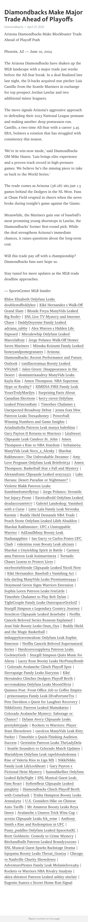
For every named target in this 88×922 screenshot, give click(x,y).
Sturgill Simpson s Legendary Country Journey (42, 608)
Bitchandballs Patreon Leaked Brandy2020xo (40, 842)
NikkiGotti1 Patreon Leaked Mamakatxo (36, 707)
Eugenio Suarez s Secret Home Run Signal (38, 882)
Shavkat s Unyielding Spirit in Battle (33, 550)
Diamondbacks (13, 27)
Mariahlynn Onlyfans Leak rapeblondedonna (40, 754)
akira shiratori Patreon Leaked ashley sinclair (40, 877)
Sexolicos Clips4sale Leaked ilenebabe (34, 614)
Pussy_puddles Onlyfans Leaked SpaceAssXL (39, 830)
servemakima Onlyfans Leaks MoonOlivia (37, 684)
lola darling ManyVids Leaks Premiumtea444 (40, 579)
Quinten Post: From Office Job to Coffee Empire (43, 690)
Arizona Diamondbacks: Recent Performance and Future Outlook (43, 357)
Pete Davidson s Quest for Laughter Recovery (40, 702)
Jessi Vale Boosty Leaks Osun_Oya (31, 626)
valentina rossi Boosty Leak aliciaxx (45, 544)
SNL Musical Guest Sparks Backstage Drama (39, 847)
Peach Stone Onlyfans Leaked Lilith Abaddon (40, 521)
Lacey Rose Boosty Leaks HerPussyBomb (50, 661)
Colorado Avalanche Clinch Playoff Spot (39, 666)
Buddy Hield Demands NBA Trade (47, 515)
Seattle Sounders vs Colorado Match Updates (43, 748)
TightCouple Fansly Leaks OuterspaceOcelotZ (40, 602)
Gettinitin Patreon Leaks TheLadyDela (50, 742)
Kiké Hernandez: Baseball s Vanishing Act (40, 573)
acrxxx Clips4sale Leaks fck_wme (30, 818)
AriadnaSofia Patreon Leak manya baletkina (39, 427)
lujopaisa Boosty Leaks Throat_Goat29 (35, 853)
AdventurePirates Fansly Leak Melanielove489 (41, 865)
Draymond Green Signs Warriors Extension (38, 585)
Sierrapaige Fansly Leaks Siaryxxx (31, 672)
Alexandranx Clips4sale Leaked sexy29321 (37, 474)
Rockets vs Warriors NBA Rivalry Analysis (38, 871)
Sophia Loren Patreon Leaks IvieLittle (34, 591)
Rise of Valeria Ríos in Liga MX (29, 760)
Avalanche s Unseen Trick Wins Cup (46, 812)
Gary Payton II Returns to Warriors (32, 433)
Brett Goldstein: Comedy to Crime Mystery (39, 836)
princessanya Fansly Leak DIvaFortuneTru (40, 696)
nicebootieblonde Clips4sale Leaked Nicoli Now (42, 567)
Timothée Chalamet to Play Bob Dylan (35, 596)
